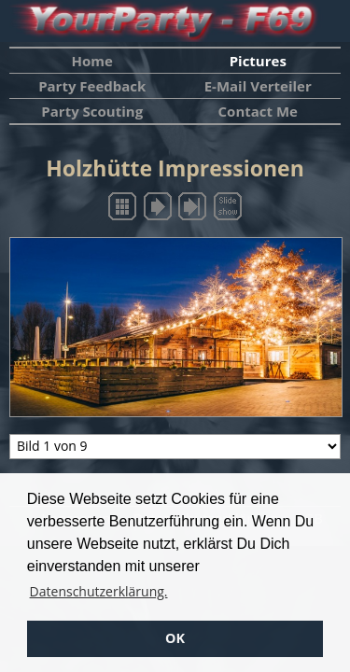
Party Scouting (92, 111)
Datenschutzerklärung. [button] (99, 591)
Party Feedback (92, 86)
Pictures (258, 60)
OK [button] (175, 638)
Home (92, 60)
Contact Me (258, 111)
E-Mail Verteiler (258, 86)
